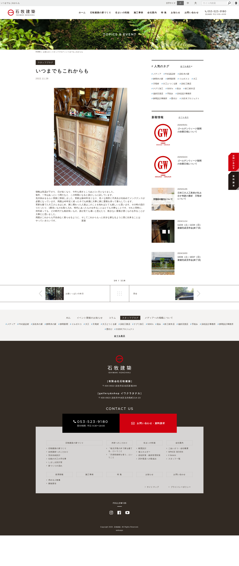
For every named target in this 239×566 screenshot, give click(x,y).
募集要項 (52, 483)
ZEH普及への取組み (147, 459)
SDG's (170, 88)
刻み (179, 88)
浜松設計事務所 (184, 93)
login (236, 3)
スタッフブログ (130, 318)
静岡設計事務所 (160, 98)
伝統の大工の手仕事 (57, 459)
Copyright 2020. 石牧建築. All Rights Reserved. (119, 527)
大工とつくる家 (170, 83)
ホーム (82, 12)
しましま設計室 (55, 462)
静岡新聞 (171, 79)
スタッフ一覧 (174, 459)
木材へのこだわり (119, 443)
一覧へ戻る (119, 293)
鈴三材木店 (190, 88)
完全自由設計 (54, 455)
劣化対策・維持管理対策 (149, 455)
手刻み (170, 93)
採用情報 (59, 474)
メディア (157, 74)
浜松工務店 (186, 83)
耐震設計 (142, 448)
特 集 (164, 12)
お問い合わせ (192, 12)
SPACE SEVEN (175, 452)
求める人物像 (54, 480)
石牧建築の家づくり (100, 12)
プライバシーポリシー (181, 487)
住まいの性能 (122, 12)
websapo (119, 530)
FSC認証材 (170, 74)
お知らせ (175, 12)
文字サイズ (171, 3)
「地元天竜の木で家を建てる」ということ (120, 449)
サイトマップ (153, 487)
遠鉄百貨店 (158, 93)
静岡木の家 (158, 79)
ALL (68, 318)
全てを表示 (186, 66)
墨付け (174, 98)
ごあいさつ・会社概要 (178, 448)
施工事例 (138, 12)
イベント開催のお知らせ (90, 318)
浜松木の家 (184, 74)
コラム (112, 318)
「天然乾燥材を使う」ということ (120, 456)
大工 (195, 79)
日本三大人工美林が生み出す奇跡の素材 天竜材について (189, 196)
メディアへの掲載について (159, 318)
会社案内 (152, 12)
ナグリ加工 (158, 88)
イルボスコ (184, 79)
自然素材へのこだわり (58, 452)
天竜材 (156, 83)
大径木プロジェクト (190, 98)
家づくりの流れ (55, 466)
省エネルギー (144, 452)
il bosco (172, 455)
